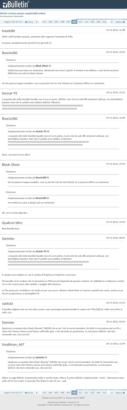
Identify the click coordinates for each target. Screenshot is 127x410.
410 (74, 21)
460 (98, 21)
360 (50, 21)
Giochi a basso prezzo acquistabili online (23, 13)
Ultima (120, 21)
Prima (28, 21)
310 (44, 21)
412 (86, 21)
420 (92, 21)
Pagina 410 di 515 (13, 21)
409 (68, 21)
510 (104, 21)
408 (62, 21)
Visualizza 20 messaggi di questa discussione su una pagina (101, 19)
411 (80, 21)
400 (56, 21)
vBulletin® (63, 402)
